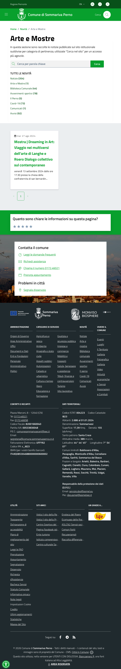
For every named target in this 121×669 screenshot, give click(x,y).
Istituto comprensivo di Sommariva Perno (57, 539)
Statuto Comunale (19, 589)
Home (13, 29)
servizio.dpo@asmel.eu (81, 491)
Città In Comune (80, 652)
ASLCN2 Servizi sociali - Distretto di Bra (82, 524)
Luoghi (100, 344)
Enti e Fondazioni (19, 356)
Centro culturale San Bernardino (53, 544)
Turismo (61, 386)
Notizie (83, 336)
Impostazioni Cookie (20, 604)
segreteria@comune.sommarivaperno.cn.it (32, 439)
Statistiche (16, 619)
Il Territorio (102, 349)
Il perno (83, 371)
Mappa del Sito (18, 624)
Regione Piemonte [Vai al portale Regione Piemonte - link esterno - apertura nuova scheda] (18, 4)
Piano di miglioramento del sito (19, 539)
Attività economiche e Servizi (103, 379)
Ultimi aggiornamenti (21, 614)
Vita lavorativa (64, 391)
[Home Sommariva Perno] (45, 14)
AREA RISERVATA (58, 664)
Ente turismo (43, 534)
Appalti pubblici (44, 361)
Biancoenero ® (86, 656)
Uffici (12, 346)
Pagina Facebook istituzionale (51, 529)
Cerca (97, 64)
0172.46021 (20, 416)
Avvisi (83, 386)
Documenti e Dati (19, 351)
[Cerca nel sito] (107, 14)
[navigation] (6, 14)
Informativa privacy (20, 594)
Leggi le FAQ (16, 549)
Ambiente (41, 346)
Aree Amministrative (21, 341)
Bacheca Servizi (18, 584)
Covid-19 (84, 376)
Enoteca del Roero (71, 514)
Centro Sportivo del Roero (49, 524)
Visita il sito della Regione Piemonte (54, 514)
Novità (22, 29)
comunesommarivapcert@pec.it (33, 431)
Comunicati (85, 381)
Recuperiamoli (69, 534)
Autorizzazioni (43, 366)
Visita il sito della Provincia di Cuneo (54, 519)
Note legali (16, 599)
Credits (13, 609)
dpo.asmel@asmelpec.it (79, 495)
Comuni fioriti (68, 529)
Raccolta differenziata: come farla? (79, 539)
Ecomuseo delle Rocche (74, 519)
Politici (13, 371)
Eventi (100, 339)
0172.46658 (21, 420)
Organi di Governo (19, 336)
